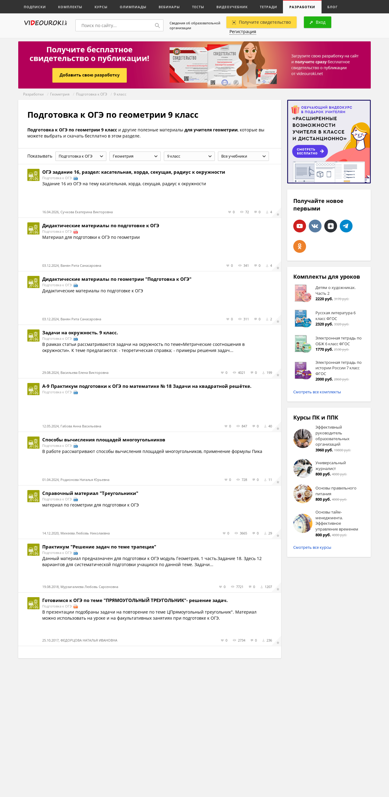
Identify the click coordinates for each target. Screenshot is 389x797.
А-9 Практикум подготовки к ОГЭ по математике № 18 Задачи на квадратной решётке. (146, 386)
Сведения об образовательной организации (195, 25)
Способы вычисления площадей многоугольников (103, 440)
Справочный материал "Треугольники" (90, 493)
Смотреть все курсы (312, 547)
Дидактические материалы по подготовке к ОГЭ (100, 225)
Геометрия (60, 94)
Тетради (268, 7)
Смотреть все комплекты (317, 392)
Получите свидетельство (261, 22)
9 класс (120, 94)
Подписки (35, 7)
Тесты (198, 7)
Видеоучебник (232, 7)
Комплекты (70, 7)
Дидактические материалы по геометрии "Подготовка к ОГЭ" (116, 279)
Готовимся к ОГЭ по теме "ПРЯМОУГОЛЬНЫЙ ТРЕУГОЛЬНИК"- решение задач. (135, 600)
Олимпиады (133, 7)
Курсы (101, 7)
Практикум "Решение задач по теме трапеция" (99, 547)
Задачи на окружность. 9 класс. (80, 332)
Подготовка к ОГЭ (91, 94)
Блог (332, 7)
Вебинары (169, 7)
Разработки (302, 7)
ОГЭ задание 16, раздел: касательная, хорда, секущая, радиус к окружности (133, 172)
